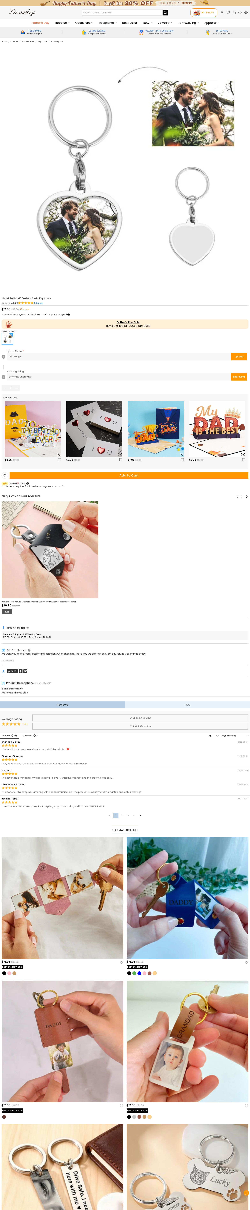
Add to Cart (128, 475)
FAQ (187, 705)
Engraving (239, 376)
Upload (239, 356)
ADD (7, 611)
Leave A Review (140, 717)
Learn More (8, 660)
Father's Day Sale (128, 322)
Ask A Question (140, 726)
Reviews (62, 705)
